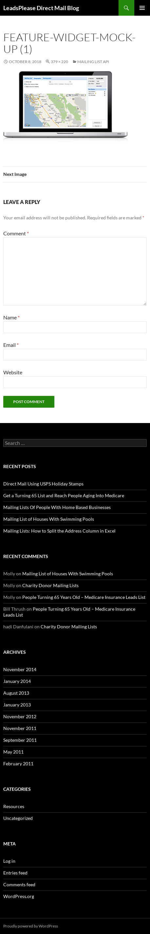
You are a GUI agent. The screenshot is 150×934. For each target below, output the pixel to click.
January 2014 (17, 681)
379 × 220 (59, 61)
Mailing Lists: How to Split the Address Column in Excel (59, 531)
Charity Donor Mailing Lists (50, 585)
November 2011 (19, 728)
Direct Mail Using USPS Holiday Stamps (43, 483)
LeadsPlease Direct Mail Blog (41, 7)
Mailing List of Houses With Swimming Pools (48, 519)
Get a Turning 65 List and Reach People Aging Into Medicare (63, 495)
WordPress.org (18, 896)
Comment (16, 233)
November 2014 (19, 669)
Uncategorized (18, 818)
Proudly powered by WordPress (30, 926)
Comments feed (19, 884)
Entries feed (15, 872)
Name (11, 317)
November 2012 (19, 716)
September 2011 (20, 740)
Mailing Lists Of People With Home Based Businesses (57, 507)
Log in (9, 861)
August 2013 (16, 693)
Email (11, 345)
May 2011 (13, 752)
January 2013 (17, 704)
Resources (13, 806)
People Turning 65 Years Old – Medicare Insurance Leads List (83, 597)
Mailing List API (93, 61)
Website (12, 372)
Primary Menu (142, 8)
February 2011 (18, 763)
